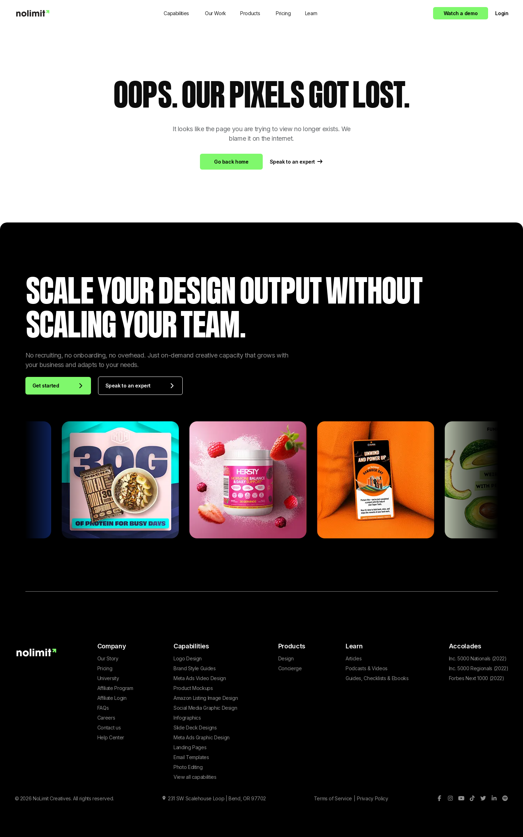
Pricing (283, 13)
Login (501, 13)
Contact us (109, 728)
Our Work (215, 13)
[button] (177, 13)
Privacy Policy (372, 798)
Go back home (231, 162)
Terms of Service (333, 798)
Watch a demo (461, 13)
